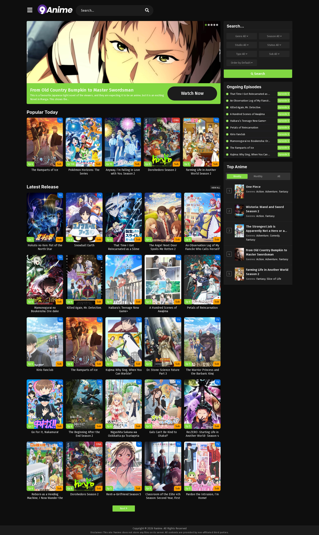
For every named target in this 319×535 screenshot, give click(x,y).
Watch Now (192, 93)
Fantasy (283, 191)
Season (274, 36)
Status (274, 45)
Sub (274, 54)
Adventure (271, 191)
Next (123, 508)
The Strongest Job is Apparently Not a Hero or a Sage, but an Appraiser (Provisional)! (265, 229)
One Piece (253, 187)
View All (215, 188)
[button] (206, 25)
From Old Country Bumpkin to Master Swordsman (82, 90)
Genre (241, 36)
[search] (147, 10)
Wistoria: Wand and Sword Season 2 (265, 209)
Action (260, 191)
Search (258, 74)
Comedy (274, 235)
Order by (242, 63)
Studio (242, 45)
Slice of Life (274, 278)
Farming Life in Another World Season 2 (267, 272)
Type (241, 54)
